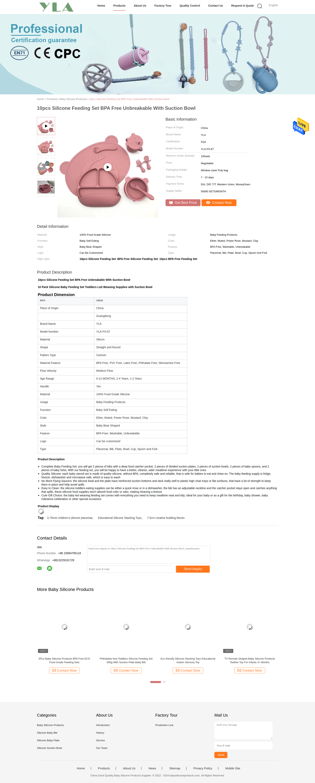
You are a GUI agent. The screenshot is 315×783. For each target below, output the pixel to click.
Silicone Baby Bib (47, 732)
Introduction (103, 725)
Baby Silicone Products (50, 725)
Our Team (101, 747)
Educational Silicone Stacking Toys (119, 517)
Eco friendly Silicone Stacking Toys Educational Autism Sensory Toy (188, 660)
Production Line (164, 725)
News (152, 768)
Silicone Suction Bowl (49, 747)
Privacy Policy (202, 768)
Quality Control (190, 5)
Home (101, 5)
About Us (140, 5)
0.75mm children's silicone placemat (69, 517)
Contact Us (215, 5)
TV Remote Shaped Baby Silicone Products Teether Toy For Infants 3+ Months (249, 660)
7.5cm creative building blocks (166, 517)
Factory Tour (163, 5)
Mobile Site (232, 768)
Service (100, 740)
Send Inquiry (193, 569)
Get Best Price (183, 203)
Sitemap (174, 768)
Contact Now (219, 203)
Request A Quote (242, 5)
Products (119, 5)
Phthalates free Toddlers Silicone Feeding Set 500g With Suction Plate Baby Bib (126, 660)
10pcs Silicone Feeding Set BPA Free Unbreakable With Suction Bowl (129, 99)
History (100, 732)
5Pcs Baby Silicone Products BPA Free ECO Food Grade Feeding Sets (64, 660)
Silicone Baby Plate (48, 740)
